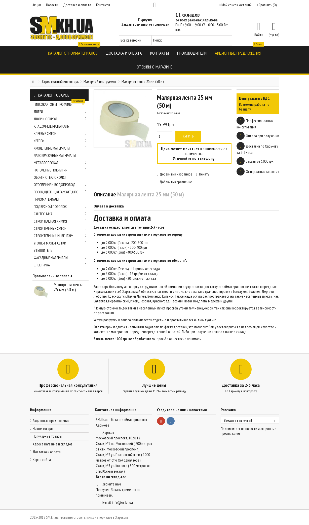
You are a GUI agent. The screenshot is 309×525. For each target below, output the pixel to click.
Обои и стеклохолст (50, 177)
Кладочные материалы (60, 126)
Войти (258, 34)
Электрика (60, 265)
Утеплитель (60, 250)
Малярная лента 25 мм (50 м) (69, 287)
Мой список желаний (235, 5)
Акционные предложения (51, 420)
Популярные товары (47, 436)
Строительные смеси (60, 228)
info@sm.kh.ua (122, 502)
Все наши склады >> (111, 476)
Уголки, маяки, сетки (60, 243)
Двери (60, 111)
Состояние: (163, 113)
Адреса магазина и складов (52, 444)
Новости (52, 5)
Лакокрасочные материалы (60, 155)
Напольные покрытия (60, 170)
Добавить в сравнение (176, 182)
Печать (203, 174)
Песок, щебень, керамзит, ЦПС (60, 192)
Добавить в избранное (176, 174)
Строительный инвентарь (60, 235)
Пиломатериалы (60, 199)
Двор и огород (60, 119)
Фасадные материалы (60, 257)
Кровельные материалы (60, 148)
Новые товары (43, 428)
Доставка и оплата (77, 5)
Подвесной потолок (60, 206)
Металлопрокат (60, 162)
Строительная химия (60, 221)
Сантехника (60, 214)
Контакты (103, 5)
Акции (36, 5)
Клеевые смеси (60, 133)
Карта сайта (42, 459)
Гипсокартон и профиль (60, 104)
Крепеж (60, 140)
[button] (72, 53)
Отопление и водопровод (60, 184)
